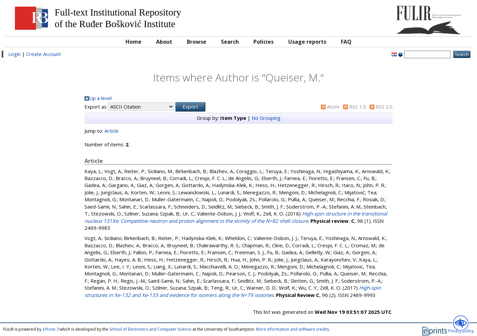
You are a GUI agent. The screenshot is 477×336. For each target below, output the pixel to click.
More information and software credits (292, 329)
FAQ (346, 41)
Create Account (43, 54)
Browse (196, 41)
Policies (263, 41)
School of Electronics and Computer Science (150, 329)
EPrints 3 (50, 329)
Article (111, 130)
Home (133, 41)
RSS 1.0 (357, 106)
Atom (333, 106)
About (164, 41)
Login (14, 54)
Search (230, 41)
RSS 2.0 (384, 106)
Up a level (100, 98)
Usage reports (307, 41)
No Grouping (266, 118)
